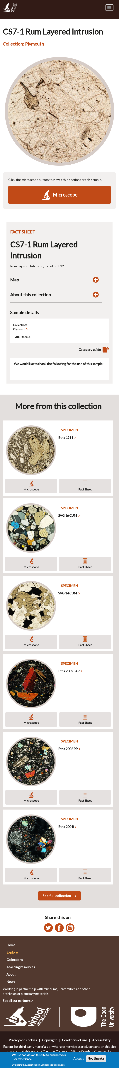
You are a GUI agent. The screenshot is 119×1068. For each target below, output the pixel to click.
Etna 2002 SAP (68, 671)
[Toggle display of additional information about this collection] (96, 295)
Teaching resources (20, 967)
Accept (78, 1059)
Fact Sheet (85, 489)
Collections (14, 960)
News (10, 982)
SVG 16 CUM (67, 515)
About (11, 974)
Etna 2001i (66, 827)
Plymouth (19, 329)
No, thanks (96, 1059)
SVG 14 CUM (67, 593)
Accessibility (101, 1040)
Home (10, 945)
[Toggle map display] (96, 280)
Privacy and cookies (23, 1040)
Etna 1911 (65, 438)
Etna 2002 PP (68, 749)
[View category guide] (105, 349)
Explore (12, 952)
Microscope (31, 489)
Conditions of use (74, 1040)
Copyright (49, 1040)
